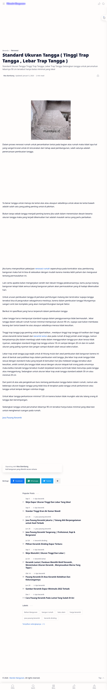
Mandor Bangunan (17, 678)
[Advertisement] (50, 27)
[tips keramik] (39, 499)
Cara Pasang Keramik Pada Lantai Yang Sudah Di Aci (50, 598)
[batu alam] (61, 612)
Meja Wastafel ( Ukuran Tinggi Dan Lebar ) (45, 553)
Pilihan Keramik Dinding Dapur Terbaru (44, 544)
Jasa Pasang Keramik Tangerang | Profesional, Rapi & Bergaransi (50, 533)
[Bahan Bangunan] (31, 612)
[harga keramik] (75, 612)
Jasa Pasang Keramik (12, 417)
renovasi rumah (42, 268)
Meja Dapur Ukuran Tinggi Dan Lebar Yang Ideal (48, 502)
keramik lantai (40, 336)
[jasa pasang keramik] (43, 517)
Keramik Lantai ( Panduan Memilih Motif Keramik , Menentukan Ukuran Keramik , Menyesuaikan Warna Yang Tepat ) (53, 565)
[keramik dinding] (41, 540)
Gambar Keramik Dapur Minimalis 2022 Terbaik (48, 589)
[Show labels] (34, 624)
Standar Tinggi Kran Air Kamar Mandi (43, 511)
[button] (99, 4)
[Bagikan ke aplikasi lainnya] (58, 480)
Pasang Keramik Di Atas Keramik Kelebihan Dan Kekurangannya (48, 578)
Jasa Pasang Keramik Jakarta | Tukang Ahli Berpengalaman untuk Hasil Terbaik (53, 521)
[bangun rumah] (47, 612)
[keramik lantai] (40, 559)
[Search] (103, 4)
